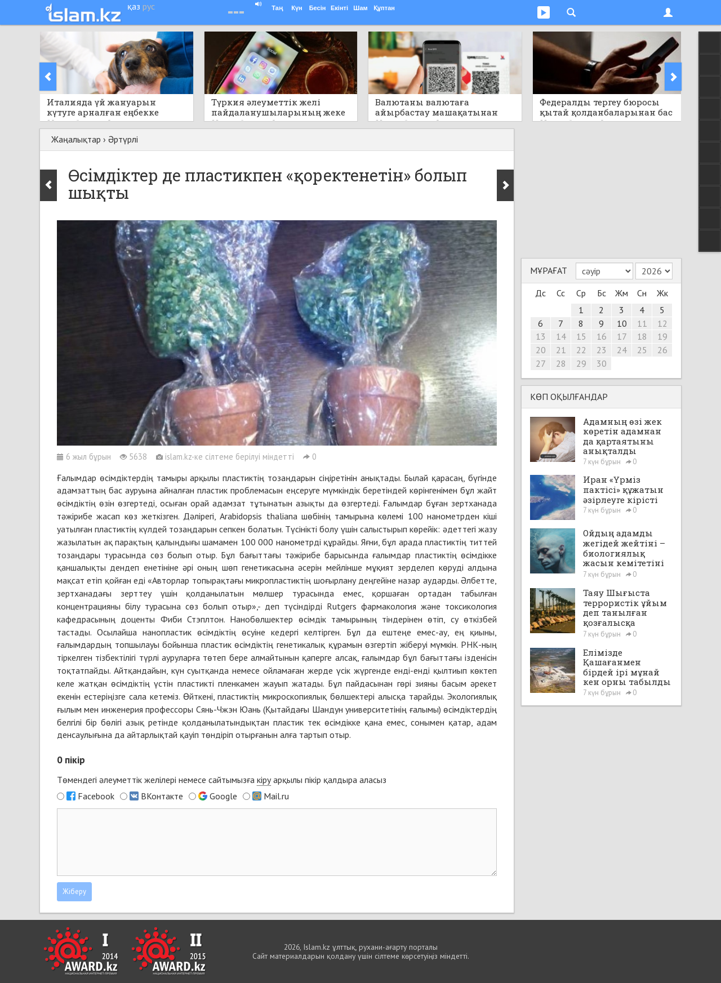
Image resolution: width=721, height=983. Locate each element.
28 (561, 363)
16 (602, 336)
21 (561, 349)
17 (622, 336)
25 (642, 349)
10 (622, 323)
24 (622, 349)
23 (602, 349)
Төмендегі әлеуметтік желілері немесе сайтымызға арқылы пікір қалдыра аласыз (221, 780)
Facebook (96, 795)
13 (541, 336)
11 (642, 323)
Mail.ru (276, 795)
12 (662, 323)
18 (642, 336)
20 (541, 349)
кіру (264, 779)
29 (581, 363)
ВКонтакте (162, 795)
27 (541, 363)
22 (581, 349)
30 (602, 363)
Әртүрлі (123, 139)
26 (662, 349)
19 (662, 336)
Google (223, 795)
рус (149, 6)
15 (581, 336)
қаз (133, 6)
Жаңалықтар (76, 139)
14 (561, 336)
